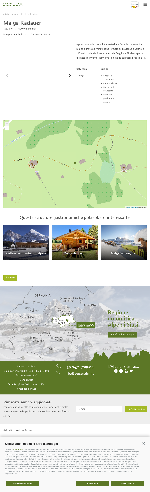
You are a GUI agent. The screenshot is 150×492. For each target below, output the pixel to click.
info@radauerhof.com (15, 34)
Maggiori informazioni (22, 483)
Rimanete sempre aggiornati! (27, 402)
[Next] (69, 75)
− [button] (7, 128)
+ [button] (7, 124)
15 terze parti (18, 449)
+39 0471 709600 (75, 367)
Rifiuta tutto (92, 483)
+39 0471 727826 (41, 34)
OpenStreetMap (132, 207)
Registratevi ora (136, 409)
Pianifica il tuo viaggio (122, 334)
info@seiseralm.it (75, 373)
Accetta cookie (127, 483)
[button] (143, 443)
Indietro (10, 277)
